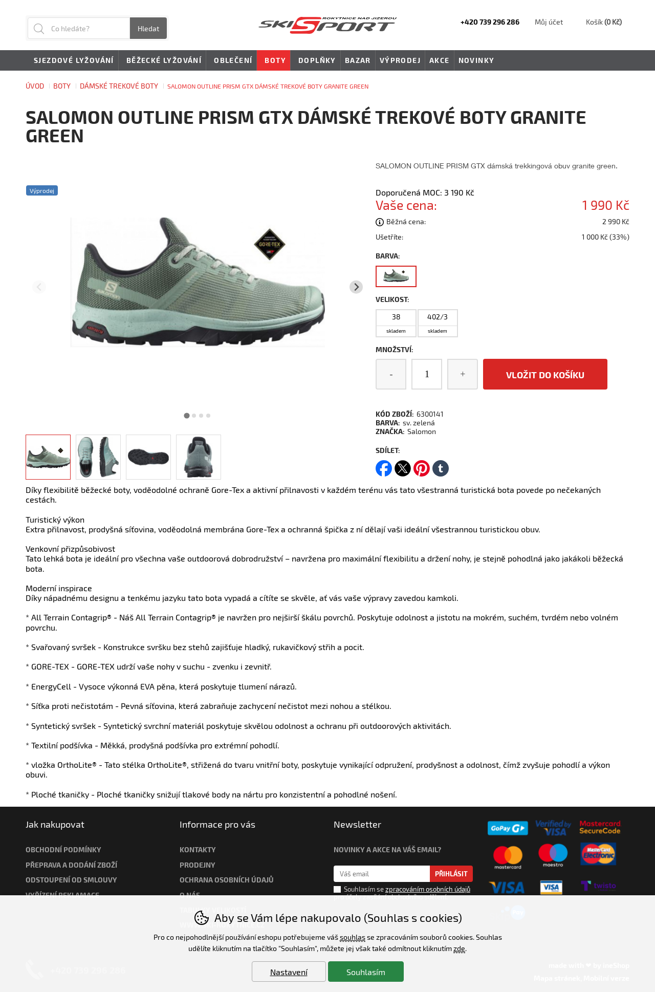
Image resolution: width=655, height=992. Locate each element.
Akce (439, 60)
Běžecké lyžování (162, 61)
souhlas (352, 937)
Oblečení (231, 61)
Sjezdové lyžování (72, 61)
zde (459, 948)
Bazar (358, 60)
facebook (384, 465)
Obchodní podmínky (63, 849)
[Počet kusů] (426, 374)
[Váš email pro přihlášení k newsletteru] (382, 874)
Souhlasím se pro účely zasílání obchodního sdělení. (402, 893)
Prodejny (197, 864)
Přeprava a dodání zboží (71, 864)
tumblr (440, 465)
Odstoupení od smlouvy (71, 879)
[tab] (187, 415)
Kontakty (198, 849)
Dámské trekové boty (119, 85)
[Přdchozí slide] (39, 287)
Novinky (476, 60)
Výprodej (400, 60)
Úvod (35, 85)
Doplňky (315, 61)
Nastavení (289, 972)
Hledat (148, 28)
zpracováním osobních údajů (427, 889)
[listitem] (48, 457)
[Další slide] (356, 287)
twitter (403, 465)
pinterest (421, 465)
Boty (62, 85)
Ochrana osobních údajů (227, 879)
